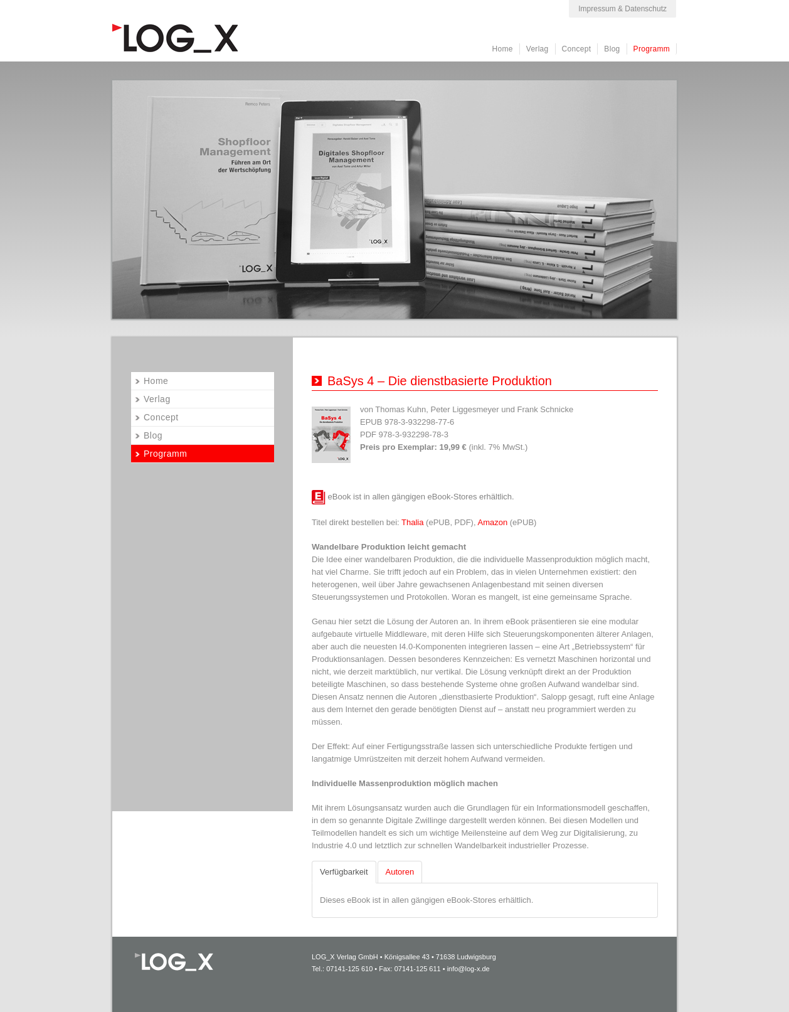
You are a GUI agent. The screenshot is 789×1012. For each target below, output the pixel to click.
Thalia (412, 522)
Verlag (537, 49)
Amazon (493, 522)
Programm (651, 49)
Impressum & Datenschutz (622, 8)
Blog (612, 49)
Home (502, 49)
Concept (576, 49)
